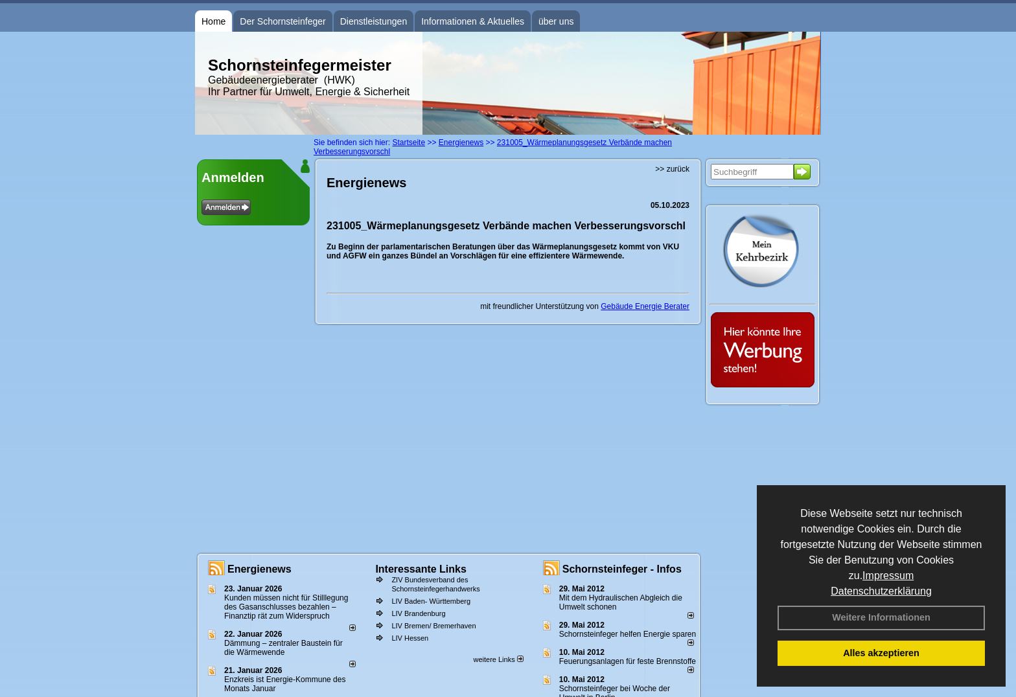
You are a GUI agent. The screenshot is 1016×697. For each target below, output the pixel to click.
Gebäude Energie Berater (645, 306)
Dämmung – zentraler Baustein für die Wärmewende (283, 648)
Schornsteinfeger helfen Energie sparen (627, 634)
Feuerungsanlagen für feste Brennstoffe (627, 661)
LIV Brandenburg (418, 613)
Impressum (888, 575)
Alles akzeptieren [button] (881, 653)
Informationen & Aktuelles (472, 21)
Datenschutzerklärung (881, 591)
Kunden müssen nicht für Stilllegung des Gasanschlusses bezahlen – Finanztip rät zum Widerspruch (286, 607)
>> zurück (672, 169)
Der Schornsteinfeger (282, 21)
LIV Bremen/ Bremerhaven (433, 626)
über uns (555, 21)
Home (213, 21)
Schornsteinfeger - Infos (622, 569)
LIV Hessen (409, 638)
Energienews (259, 569)
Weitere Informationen (881, 617)
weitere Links (498, 659)
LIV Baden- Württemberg (430, 601)
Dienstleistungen (374, 21)
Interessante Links (421, 569)
